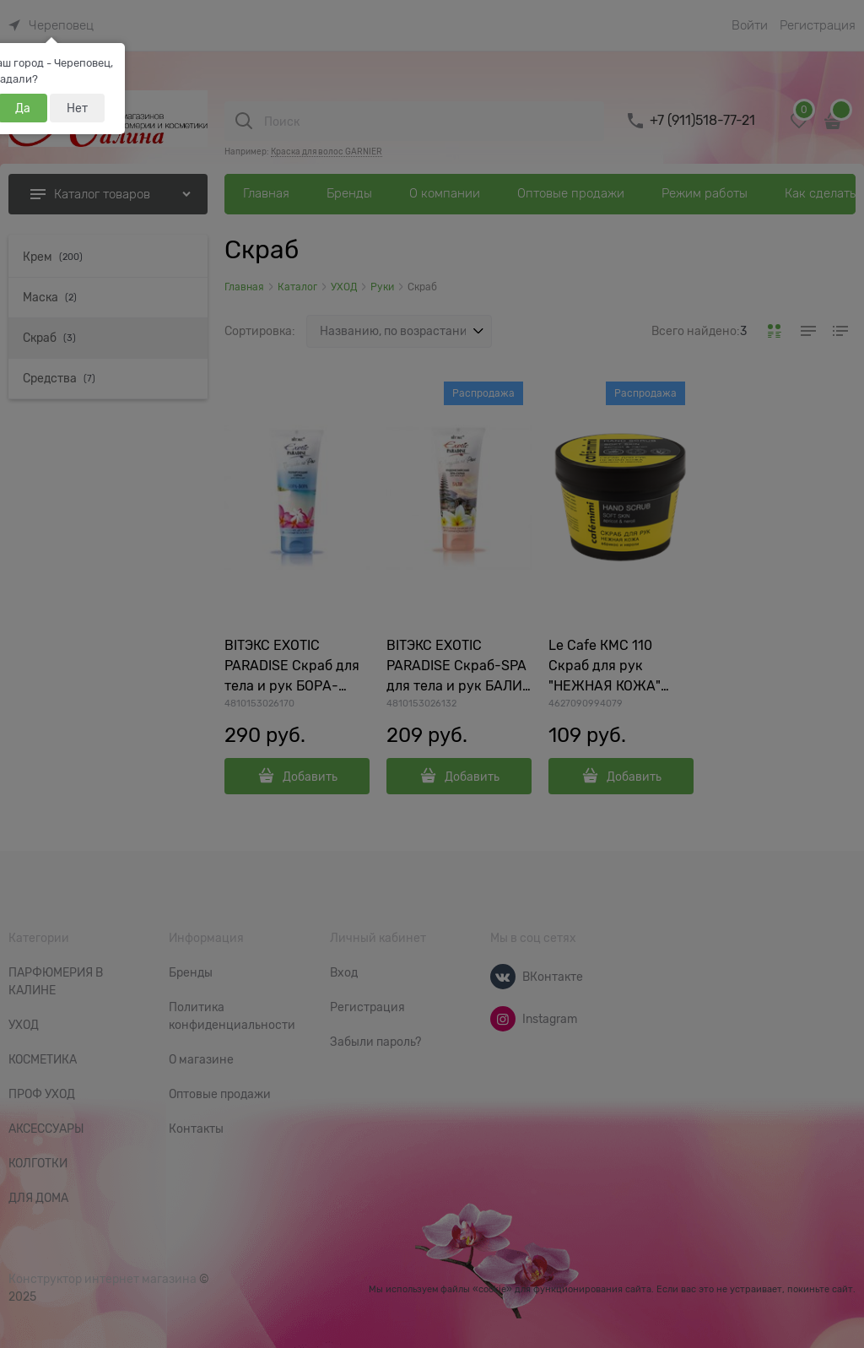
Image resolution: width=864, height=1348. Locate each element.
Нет (77, 108)
